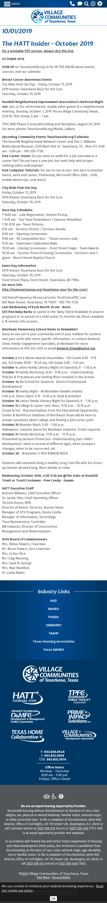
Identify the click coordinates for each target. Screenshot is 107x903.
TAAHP (54, 633)
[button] (16, 3)
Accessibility (61, 877)
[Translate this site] (93, 4)
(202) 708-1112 (46, 828)
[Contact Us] (80, 4)
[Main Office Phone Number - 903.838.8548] (73, 4)
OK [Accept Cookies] (53, 898)
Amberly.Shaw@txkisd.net (76, 348)
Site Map (43, 877)
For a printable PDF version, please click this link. (38, 51)
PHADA (53, 617)
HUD (53, 601)
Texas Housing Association (54, 641)
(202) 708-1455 (78, 828)
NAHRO (53, 609)
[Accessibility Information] (99, 4)
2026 (24, 874)
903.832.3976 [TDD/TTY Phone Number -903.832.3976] (56, 759)
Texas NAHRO (53, 650)
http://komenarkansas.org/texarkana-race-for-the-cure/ (45, 289)
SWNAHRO (53, 625)
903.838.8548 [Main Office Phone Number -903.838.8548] (54, 752)
